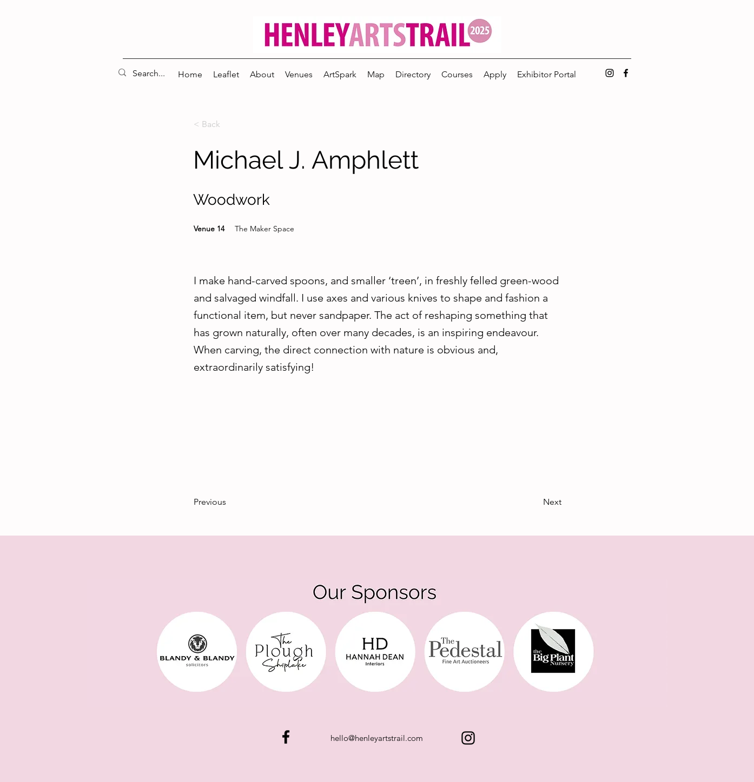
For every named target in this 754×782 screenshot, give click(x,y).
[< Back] (229, 124)
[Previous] (229, 502)
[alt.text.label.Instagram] (609, 73)
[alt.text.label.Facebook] (625, 73)
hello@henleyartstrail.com (376, 738)
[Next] (534, 502)
